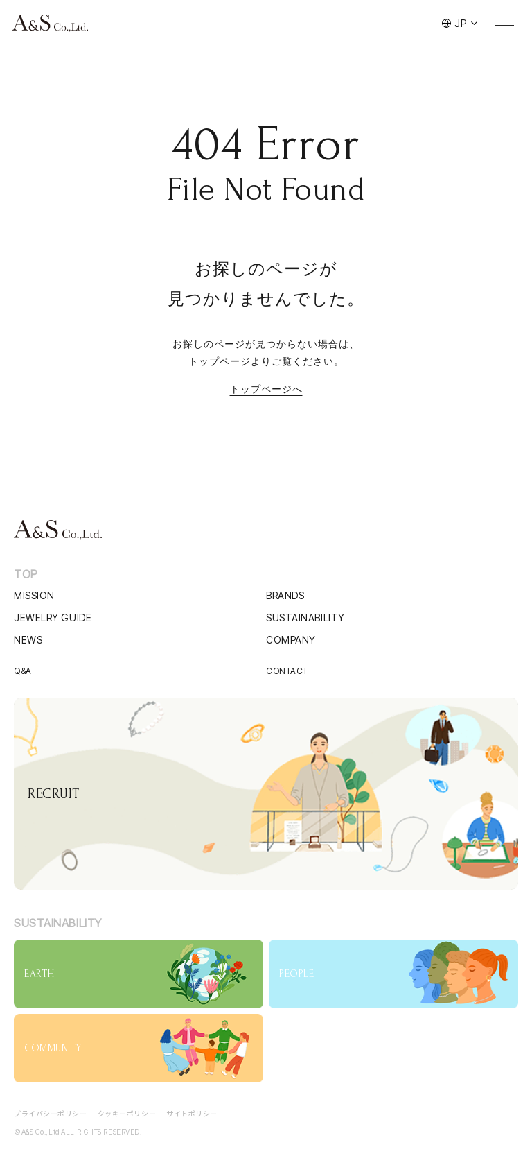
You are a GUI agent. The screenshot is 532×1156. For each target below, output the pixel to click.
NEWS (28, 640)
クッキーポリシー (127, 1113)
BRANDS (285, 595)
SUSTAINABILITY (305, 617)
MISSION (34, 595)
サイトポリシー (192, 1113)
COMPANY (291, 640)
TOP (26, 574)
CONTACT (287, 671)
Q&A (23, 671)
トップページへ (266, 389)
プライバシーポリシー (50, 1113)
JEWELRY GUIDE (52, 617)
